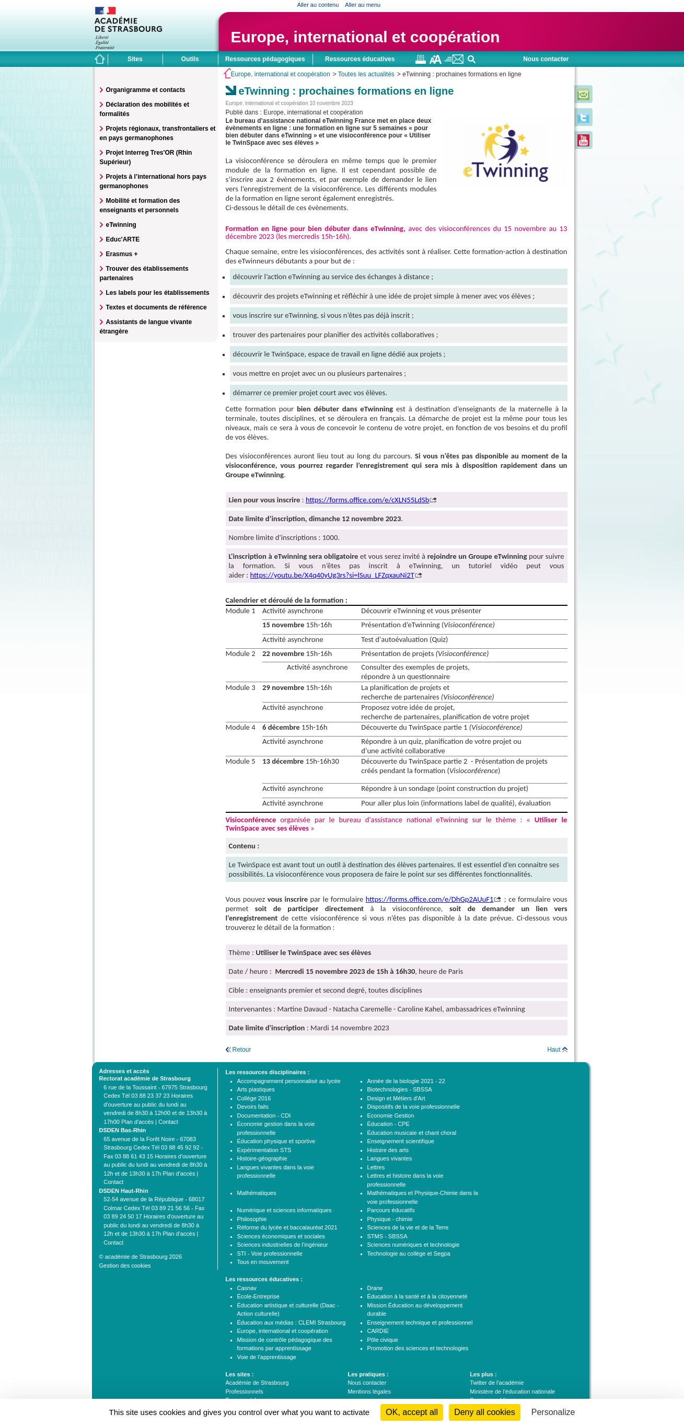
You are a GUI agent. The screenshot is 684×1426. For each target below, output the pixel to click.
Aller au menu (362, 5)
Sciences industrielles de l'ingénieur (282, 1244)
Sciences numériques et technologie (413, 1244)
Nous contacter (546, 59)
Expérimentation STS (264, 1150)
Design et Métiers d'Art (396, 1098)
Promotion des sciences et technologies (418, 1348)
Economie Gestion (390, 1115)
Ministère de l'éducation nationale (512, 1391)
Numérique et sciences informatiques (284, 1210)
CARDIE (378, 1331)
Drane (375, 1288)
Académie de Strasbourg (257, 1382)
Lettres (376, 1167)
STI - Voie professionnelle (270, 1253)
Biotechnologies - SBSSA (399, 1089)
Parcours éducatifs (391, 1210)
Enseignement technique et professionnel (420, 1322)
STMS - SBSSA (387, 1236)
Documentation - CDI (264, 1115)
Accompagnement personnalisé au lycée (289, 1081)
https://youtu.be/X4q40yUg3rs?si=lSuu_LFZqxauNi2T (332, 575)
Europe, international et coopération (365, 36)
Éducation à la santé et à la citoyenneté (417, 1296)
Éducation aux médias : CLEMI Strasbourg (291, 1322)
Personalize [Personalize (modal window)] (553, 1412)
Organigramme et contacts (146, 90)
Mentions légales (369, 1391)
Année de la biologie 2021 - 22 (406, 1081)
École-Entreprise (258, 1296)
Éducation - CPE (388, 1124)
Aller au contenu (318, 5)
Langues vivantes (389, 1158)
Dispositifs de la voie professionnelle (413, 1106)
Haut (553, 1049)
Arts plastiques (256, 1089)
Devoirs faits (253, 1106)
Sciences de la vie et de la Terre (408, 1227)
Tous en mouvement (263, 1262)
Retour (242, 1049)
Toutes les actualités (366, 74)
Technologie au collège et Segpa (408, 1253)
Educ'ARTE (123, 239)
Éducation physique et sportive (276, 1141)
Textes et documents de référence (156, 307)
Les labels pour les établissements (158, 292)
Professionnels (244, 1391)
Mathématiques (256, 1193)
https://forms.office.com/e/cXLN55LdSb (368, 499)
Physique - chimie (390, 1219)
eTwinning (121, 224)
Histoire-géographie (262, 1158)
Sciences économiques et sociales (281, 1236)
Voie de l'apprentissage (266, 1357)
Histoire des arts (388, 1150)
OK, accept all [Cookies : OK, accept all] (412, 1412)
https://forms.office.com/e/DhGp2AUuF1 (430, 899)
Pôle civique (382, 1340)
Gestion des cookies (125, 1265)
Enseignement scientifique (400, 1141)
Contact (168, 1122)
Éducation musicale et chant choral (412, 1133)
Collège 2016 (254, 1098)
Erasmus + (122, 254)
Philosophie (252, 1219)
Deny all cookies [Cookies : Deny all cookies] (484, 1412)
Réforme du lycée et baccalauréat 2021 (287, 1227)
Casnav (247, 1288)
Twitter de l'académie (497, 1382)
